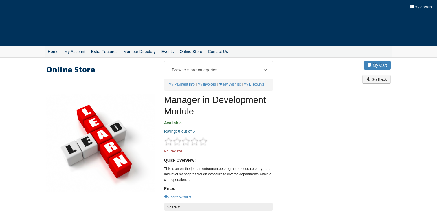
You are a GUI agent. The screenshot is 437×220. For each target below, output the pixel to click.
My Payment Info (182, 84)
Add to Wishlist (177, 197)
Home (53, 51)
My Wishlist (230, 84)
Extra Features (104, 51)
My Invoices (207, 84)
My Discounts (254, 84)
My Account (74, 51)
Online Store (191, 51)
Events (167, 51)
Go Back (376, 79)
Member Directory (140, 51)
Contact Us (218, 51)
